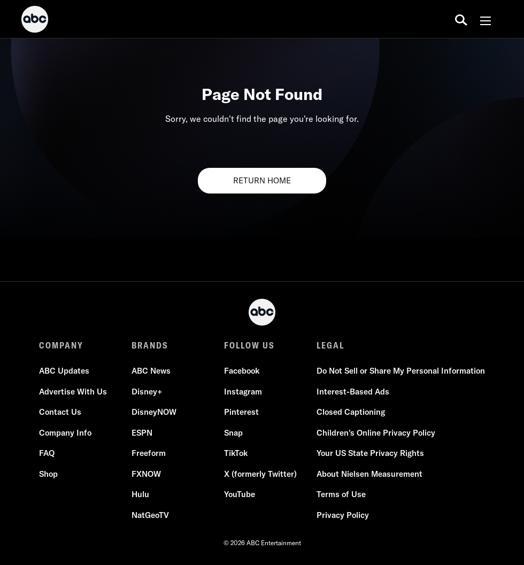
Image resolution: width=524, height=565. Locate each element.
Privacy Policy (343, 515)
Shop (48, 474)
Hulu (140, 494)
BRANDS (150, 345)
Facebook (241, 371)
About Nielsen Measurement (369, 474)
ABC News (151, 371)
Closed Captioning (351, 412)
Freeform (149, 453)
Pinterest (241, 412)
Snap (233, 433)
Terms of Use (341, 494)
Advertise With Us (73, 391)
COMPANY (61, 345)
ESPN (142, 433)
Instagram (243, 391)
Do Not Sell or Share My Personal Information (401, 371)
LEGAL (330, 345)
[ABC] (34, 21)
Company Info (65, 433)
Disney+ (147, 391)
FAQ (47, 453)
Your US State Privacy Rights (370, 453)
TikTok (236, 453)
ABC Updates (64, 371)
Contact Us (60, 412)
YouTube (239, 494)
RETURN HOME (262, 180)
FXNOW (146, 474)
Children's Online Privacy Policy (376, 433)
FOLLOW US (249, 345)
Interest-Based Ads (353, 391)
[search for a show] (461, 19)
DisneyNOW (154, 412)
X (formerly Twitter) (260, 474)
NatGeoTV (150, 515)
